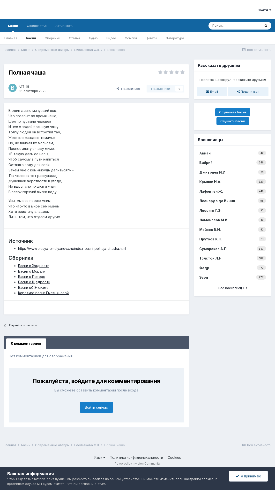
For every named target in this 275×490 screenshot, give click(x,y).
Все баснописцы (232, 288)
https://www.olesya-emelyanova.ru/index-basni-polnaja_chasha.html (72, 248)
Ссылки (131, 38)
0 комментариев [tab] (26, 343)
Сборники (52, 38)
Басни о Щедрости (34, 282)
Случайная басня (232, 112)
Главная (10, 38)
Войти (264, 10)
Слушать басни (232, 121)
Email (212, 91)
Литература (174, 38)
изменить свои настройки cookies (187, 479)
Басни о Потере (31, 277)
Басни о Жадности (33, 266)
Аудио (93, 38)
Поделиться (128, 89)
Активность (64, 26)
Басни (13, 28)
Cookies (174, 457)
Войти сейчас (96, 407)
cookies (98, 479)
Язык (99, 457)
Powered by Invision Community (138, 463)
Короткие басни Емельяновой (43, 293)
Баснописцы (210, 139)
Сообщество (37, 26)
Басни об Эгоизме (33, 287)
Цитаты (151, 38)
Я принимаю (248, 476)
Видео (111, 38)
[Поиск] (234, 26)
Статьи (74, 38)
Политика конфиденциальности (136, 457)
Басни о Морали (31, 271)
